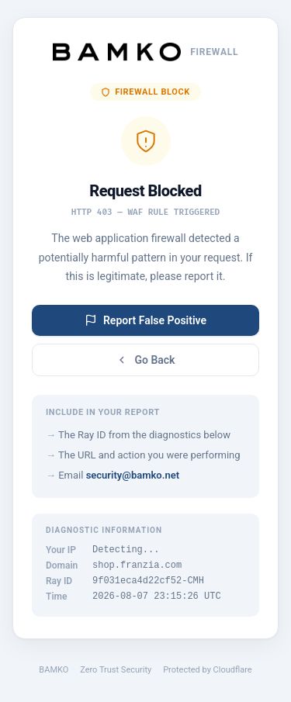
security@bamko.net (132, 470)
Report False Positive (145, 316)
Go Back (145, 355)
